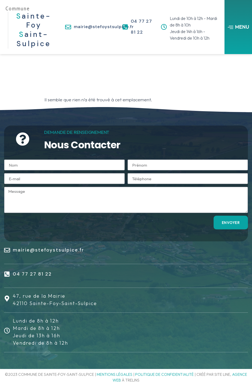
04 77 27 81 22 (32, 274)
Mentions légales (114, 374)
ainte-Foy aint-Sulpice (33, 29)
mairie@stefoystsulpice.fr (104, 26)
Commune (17, 8)
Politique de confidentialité (164, 374)
